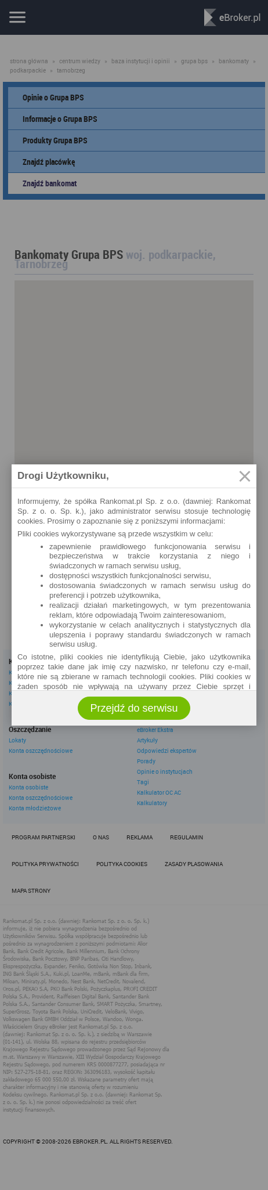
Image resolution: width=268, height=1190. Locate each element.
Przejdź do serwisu (134, 708)
